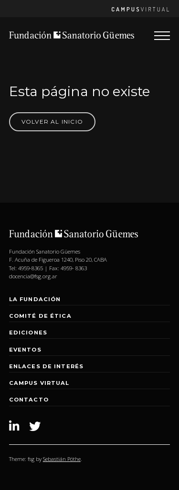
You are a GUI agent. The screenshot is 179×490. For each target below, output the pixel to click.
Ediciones (28, 332)
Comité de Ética (40, 316)
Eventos (25, 349)
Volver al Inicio (52, 121)
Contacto (29, 399)
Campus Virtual (39, 383)
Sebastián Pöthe (62, 458)
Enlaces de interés (46, 366)
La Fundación (35, 299)
